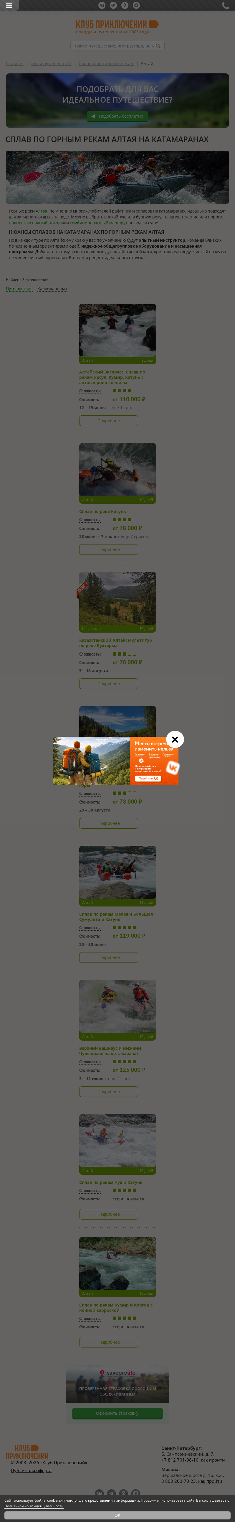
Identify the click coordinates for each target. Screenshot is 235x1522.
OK (117, 1515)
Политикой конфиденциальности (34, 1505)
